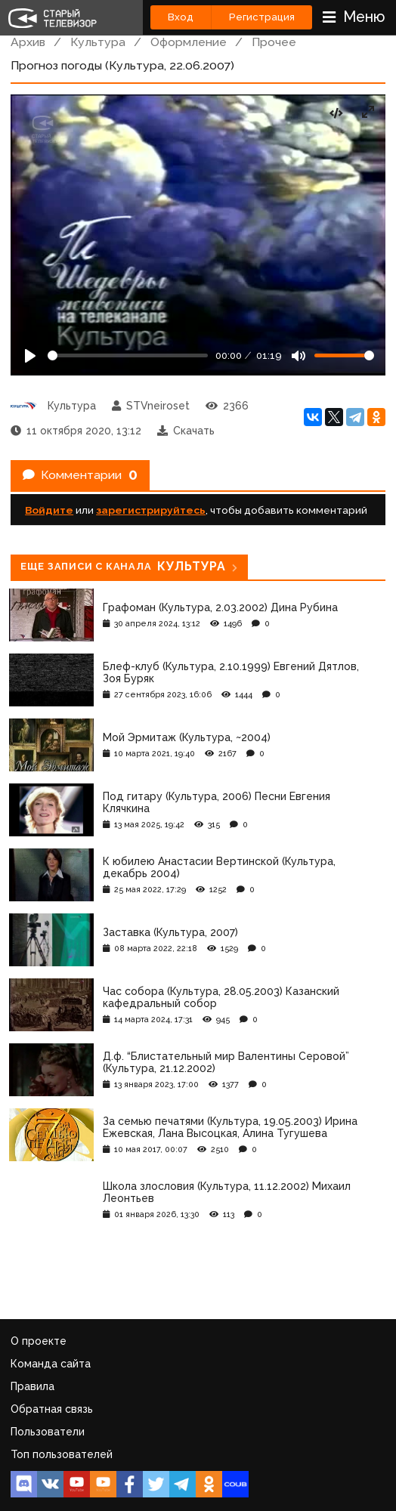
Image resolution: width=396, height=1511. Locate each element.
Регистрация (262, 17)
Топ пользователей (62, 1454)
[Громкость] (344, 355)
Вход (180, 17)
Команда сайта (51, 1364)
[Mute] (298, 356)
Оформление (188, 42)
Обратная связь (52, 1409)
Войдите (49, 510)
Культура (97, 42)
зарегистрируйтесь (151, 510)
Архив (28, 42)
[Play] (30, 356)
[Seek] (128, 355)
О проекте (39, 1341)
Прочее (274, 42)
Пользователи (48, 1432)
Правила (32, 1386)
